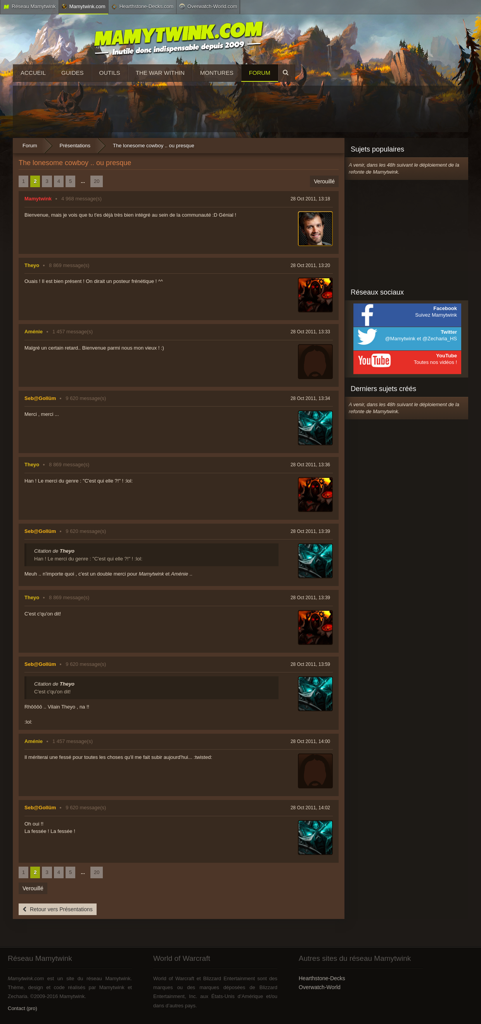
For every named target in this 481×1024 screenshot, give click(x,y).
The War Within (160, 72)
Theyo (31, 265)
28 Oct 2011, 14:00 (310, 741)
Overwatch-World (320, 987)
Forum (259, 72)
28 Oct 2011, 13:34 (310, 398)
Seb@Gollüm (40, 398)
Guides (72, 72)
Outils (109, 72)
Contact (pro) (22, 1008)
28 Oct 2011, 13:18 (310, 199)
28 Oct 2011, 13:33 (310, 331)
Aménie (33, 331)
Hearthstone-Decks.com (142, 6)
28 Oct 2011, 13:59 (310, 664)
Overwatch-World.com (208, 6)
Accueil (33, 72)
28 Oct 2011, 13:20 (310, 265)
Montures (217, 72)
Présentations (75, 145)
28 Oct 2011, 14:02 (310, 807)
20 (96, 181)
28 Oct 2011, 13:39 (310, 531)
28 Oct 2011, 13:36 (310, 464)
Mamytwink (38, 199)
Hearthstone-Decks (322, 978)
